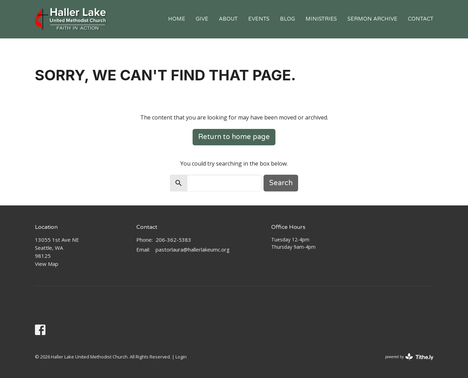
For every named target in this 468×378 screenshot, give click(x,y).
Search (281, 183)
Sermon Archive (372, 19)
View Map (46, 263)
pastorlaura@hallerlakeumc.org (193, 249)
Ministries (321, 19)
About (228, 19)
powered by (409, 357)
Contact (420, 19)
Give (202, 19)
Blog (287, 19)
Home (176, 19)
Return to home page (234, 137)
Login (181, 357)
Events (258, 19)
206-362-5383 (173, 239)
